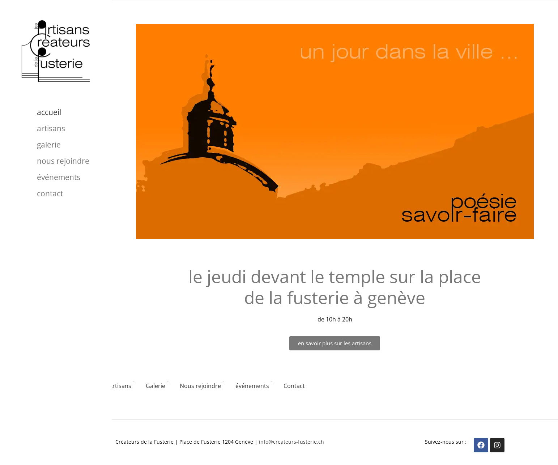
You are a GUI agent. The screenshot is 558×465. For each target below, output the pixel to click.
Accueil (49, 112)
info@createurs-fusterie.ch (291, 441)
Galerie (49, 145)
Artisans (51, 128)
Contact (50, 193)
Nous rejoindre (63, 161)
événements (58, 177)
